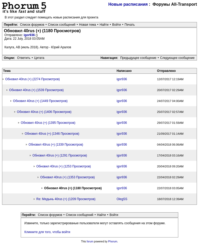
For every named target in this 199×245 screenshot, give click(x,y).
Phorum (112, 241)
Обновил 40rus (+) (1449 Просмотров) (40, 101)
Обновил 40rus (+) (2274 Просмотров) (32, 79)
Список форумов (32, 24)
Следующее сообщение (177, 58)
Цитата (39, 58)
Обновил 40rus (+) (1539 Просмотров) (36, 90)
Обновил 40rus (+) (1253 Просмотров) (63, 166)
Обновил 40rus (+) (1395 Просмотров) (48, 123)
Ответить (23, 58)
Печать (130, 24)
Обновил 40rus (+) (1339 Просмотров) (56, 144)
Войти (116, 24)
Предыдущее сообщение (138, 58)
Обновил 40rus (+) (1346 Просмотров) (52, 133)
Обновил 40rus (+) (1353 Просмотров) (67, 177)
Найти (104, 24)
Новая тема (87, 24)
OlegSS (122, 199)
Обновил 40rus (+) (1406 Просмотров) (44, 112)
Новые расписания (128, 4)
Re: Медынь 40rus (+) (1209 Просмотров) (65, 199)
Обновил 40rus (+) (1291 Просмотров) (59, 155)
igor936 (29, 35)
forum (90, 241)
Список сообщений (61, 24)
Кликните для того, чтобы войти (47, 232)
